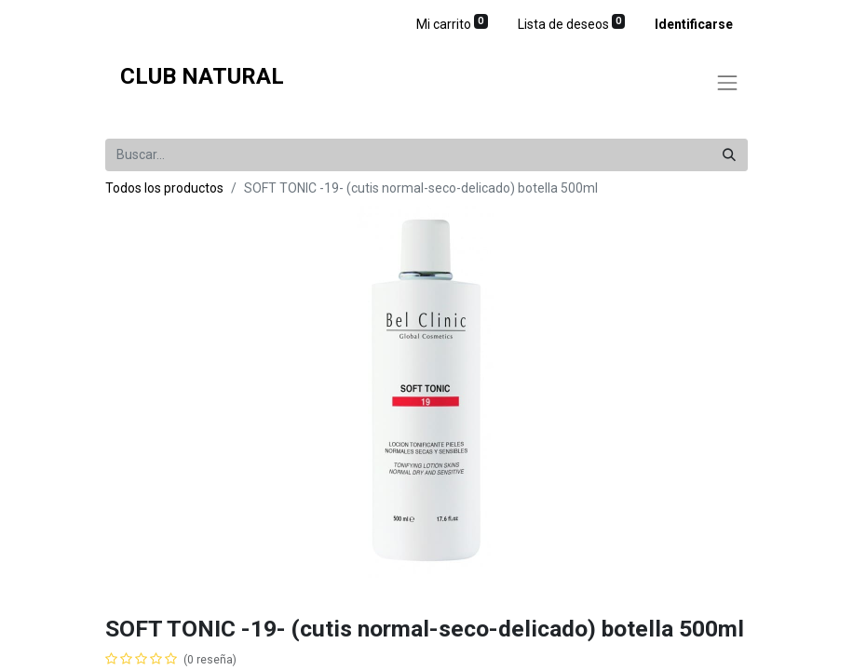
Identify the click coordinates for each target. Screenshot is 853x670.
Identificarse (694, 24)
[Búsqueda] (729, 155)
